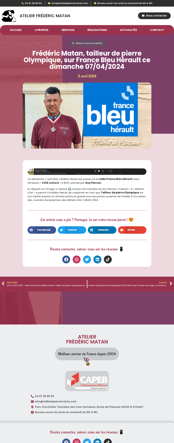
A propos (41, 30)
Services (67, 30)
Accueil (16, 30)
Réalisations (97, 30)
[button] (42, 230)
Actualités (128, 30)
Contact (157, 30)
